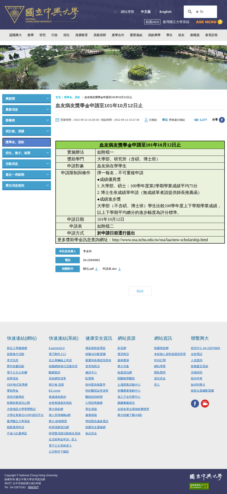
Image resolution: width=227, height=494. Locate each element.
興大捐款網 (56, 409)
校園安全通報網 (95, 427)
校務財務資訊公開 (18, 402)
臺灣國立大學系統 (18, 421)
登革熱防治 (92, 366)
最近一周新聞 (15, 174)
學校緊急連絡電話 (96, 421)
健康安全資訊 (99, 338)
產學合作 (118, 35)
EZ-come (55, 390)
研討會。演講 (15, 131)
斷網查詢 (54, 372)
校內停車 (196, 378)
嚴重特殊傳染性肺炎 (98, 360)
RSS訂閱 (160, 360)
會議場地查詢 (57, 396)
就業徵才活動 (15, 354)
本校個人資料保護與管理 (170, 354)
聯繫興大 (200, 338)
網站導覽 (127, 12)
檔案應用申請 (15, 427)
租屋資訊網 (124, 372)
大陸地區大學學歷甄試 (21, 409)
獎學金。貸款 (15, 142)
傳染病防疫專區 (95, 348)
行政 (54, 35)
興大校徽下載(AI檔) (129, 415)
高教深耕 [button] (100, 35)
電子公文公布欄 (17, 372)
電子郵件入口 (57, 354)
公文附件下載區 (59, 451)
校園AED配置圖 (95, 354)
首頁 (58, 97)
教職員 (195, 35)
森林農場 (123, 360)
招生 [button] (66, 35)
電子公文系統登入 (60, 445)
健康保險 (91, 415)
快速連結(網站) (22, 338)
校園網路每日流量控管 (63, 366)
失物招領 (196, 372)
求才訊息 (12, 360)
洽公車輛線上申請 (60, 360)
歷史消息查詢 (15, 185)
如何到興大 (198, 384)
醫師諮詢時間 (94, 396)
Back (140, 291)
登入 (157, 384)
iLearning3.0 (57, 348)
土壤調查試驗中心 (129, 384)
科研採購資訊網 (59, 427)
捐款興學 (154, 35)
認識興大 (15, 35)
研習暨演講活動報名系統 (64, 433)
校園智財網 (161, 348)
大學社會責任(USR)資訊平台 (25, 415)
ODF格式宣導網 (17, 384)
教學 (30, 35)
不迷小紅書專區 (17, 433)
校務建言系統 (199, 366)
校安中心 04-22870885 (205, 348)
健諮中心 (91, 372)
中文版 (146, 12)
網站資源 (126, 338)
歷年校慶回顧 (15, 366)
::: (115, 12)
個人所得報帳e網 (59, 415)
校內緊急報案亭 (95, 384)
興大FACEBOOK (195, 404)
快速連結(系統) (63, 338)
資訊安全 (160, 378)
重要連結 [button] (136, 35)
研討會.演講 (56, 384)
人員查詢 (196, 360)
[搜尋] (199, 11)
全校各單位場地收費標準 (133, 409)
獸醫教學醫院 (126, 378)
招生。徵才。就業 (18, 153)
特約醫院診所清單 (96, 390)
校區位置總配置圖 (202, 390)
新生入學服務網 (17, 348)
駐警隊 (89, 378)
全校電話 (196, 354)
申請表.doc (110, 268)
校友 (181, 35)
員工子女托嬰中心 (129, 396)
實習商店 (123, 354)
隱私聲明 (160, 372)
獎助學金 (12, 390)
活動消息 (12, 164)
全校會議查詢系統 (60, 402)
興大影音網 (205, 404)
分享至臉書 (222, 120)
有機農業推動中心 (129, 390)
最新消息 (12, 109)
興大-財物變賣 (58, 421)
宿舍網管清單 (57, 378)
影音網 (121, 348)
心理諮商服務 (94, 402)
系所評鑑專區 (15, 396)
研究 (42, 35)
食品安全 (91, 433)
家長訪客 (211, 35)
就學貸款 (12, 378)
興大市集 (123, 366)
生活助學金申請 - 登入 (63, 439)
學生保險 (91, 409)
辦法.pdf (88, 268)
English (166, 12)
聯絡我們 (33, 487)
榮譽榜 (10, 120)
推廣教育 (81, 35)
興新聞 (10, 98)
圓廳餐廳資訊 (126, 402)
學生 (169, 35)
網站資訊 (163, 338)
